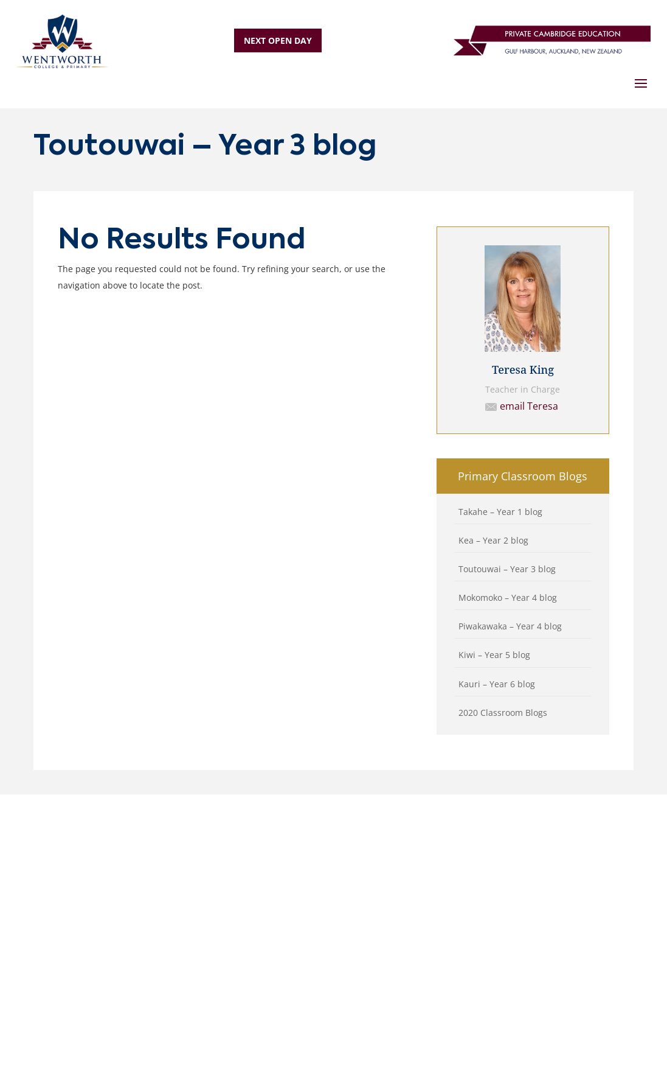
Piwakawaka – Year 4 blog (510, 626)
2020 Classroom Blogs (502, 712)
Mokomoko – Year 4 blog (507, 597)
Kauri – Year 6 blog (496, 684)
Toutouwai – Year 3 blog (507, 569)
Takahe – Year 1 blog (500, 511)
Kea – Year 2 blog (493, 540)
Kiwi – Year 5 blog (494, 654)
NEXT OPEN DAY (278, 40)
